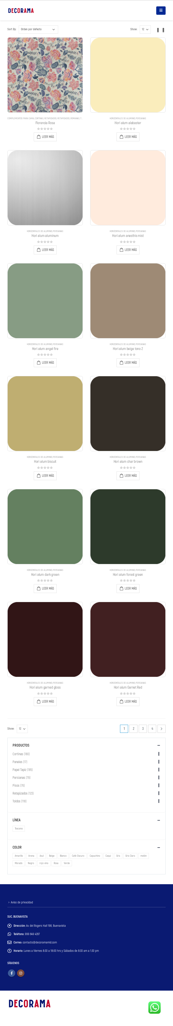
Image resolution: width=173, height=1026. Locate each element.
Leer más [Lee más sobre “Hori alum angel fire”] (48, 363)
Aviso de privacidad (22, 902)
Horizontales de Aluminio (122, 118)
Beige (51, 855)
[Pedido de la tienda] (38, 29)
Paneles (17, 762)
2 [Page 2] (133, 728)
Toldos (16, 801)
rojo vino (43, 863)
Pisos (16, 785)
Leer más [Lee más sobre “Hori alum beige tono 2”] (131, 363)
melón (143, 855)
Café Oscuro (78, 855)
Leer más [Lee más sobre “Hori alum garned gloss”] (48, 701)
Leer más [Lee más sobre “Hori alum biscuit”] (48, 476)
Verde (67, 863)
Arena (31, 855)
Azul (42, 855)
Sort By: (11, 29)
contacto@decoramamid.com (40, 942)
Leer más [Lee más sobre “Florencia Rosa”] (48, 137)
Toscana (19, 828)
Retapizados (50, 118)
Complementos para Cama (20, 118)
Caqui (108, 855)
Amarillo (19, 855)
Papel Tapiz (19, 770)
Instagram (20, 973)
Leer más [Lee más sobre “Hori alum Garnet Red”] (131, 701)
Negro (31, 863)
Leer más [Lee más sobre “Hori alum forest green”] (131, 588)
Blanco (63, 855)
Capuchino (95, 855)
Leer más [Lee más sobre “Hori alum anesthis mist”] (131, 250)
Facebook (11, 973)
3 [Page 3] (143, 728)
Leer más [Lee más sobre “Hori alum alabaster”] (131, 137)
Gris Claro (130, 855)
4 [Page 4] (152, 728)
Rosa (56, 863)
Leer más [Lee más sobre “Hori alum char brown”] (131, 476)
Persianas (141, 118)
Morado (18, 863)
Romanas (75, 118)
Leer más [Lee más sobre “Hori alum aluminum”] (48, 250)
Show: (133, 29)
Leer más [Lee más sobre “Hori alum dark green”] (48, 588)
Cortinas (39, 118)
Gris (118, 855)
